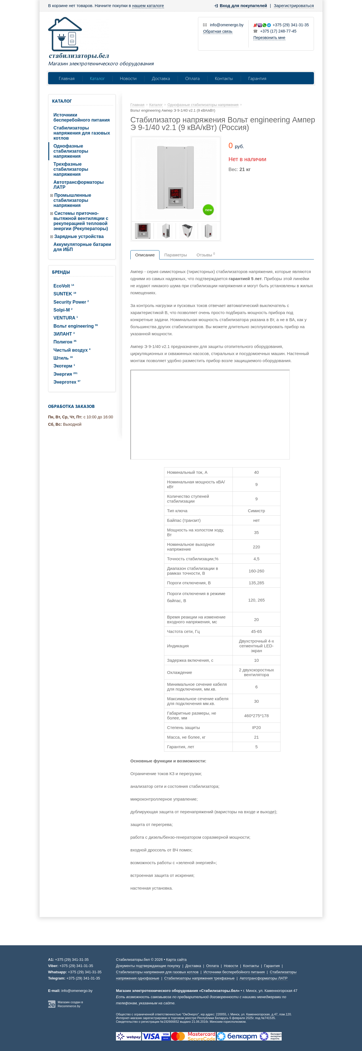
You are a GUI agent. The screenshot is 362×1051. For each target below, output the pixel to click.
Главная (67, 78)
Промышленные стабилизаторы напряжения (72, 200)
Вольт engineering (75, 326)
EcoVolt (63, 286)
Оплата (192, 78)
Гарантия (257, 78)
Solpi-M (62, 310)
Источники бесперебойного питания (81, 117)
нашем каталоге (148, 5)
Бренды (61, 272)
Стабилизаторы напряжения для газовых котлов (81, 133)
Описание (145, 254)
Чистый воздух (71, 350)
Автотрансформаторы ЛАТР (78, 185)
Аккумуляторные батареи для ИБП (82, 247)
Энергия (65, 374)
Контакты (224, 78)
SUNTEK (64, 293)
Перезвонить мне (269, 37)
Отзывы (206, 254)
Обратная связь (217, 31)
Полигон (64, 341)
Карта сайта (176, 959)
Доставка (161, 78)
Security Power (71, 302)
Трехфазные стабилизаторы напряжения (70, 169)
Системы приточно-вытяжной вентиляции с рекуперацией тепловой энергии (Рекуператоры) (80, 221)
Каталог (97, 78)
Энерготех (66, 382)
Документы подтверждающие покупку (148, 966)
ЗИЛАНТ (64, 334)
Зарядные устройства (79, 236)
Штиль (63, 358)
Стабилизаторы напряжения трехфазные (199, 978)
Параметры (175, 254)
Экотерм (64, 366)
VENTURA (65, 317)
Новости (128, 78)
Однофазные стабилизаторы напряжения (70, 151)
